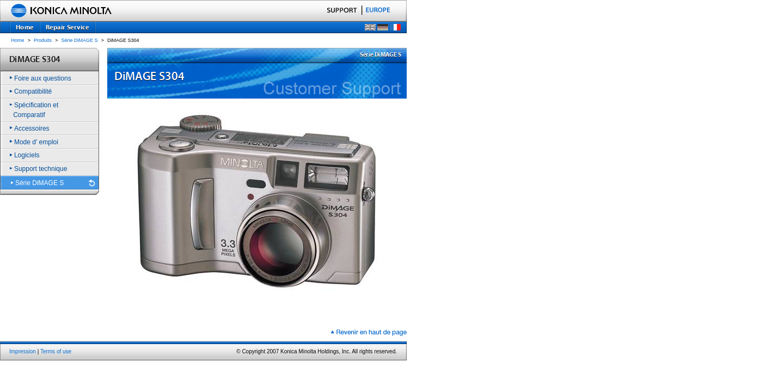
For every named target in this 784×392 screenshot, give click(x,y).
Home (17, 40)
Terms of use (55, 351)
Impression (22, 351)
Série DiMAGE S (80, 40)
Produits (43, 40)
